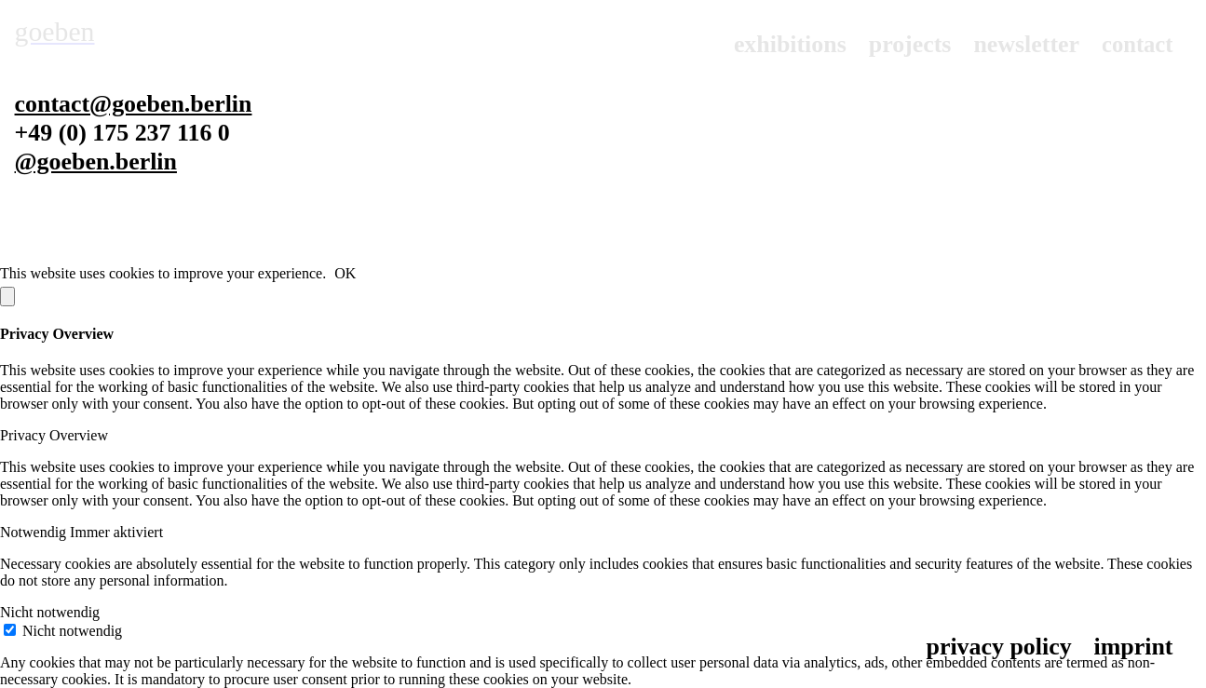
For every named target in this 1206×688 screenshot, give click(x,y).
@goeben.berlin (96, 161)
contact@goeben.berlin (133, 103)
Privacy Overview (54, 435)
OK (345, 273)
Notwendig (35, 532)
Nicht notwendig (50, 612)
